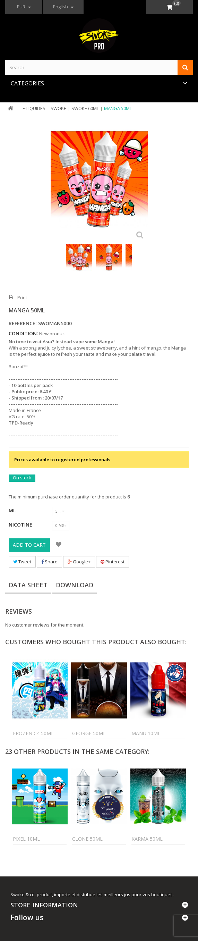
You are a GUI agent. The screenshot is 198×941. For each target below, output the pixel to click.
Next (144, 260)
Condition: (23, 333)
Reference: (23, 323)
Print (22, 297)
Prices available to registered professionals (62, 459)
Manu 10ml (146, 733)
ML (13, 510)
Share (49, 561)
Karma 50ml (147, 838)
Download (74, 585)
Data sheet (28, 585)
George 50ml (89, 733)
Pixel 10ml (26, 838)
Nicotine (21, 524)
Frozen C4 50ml (33, 733)
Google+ (79, 561)
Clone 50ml (87, 838)
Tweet (22, 561)
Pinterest (112, 561)
